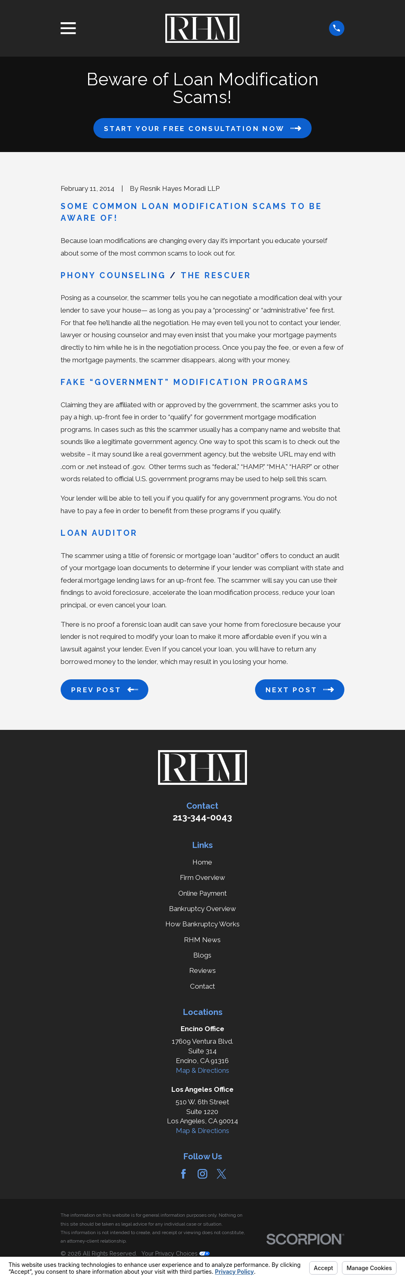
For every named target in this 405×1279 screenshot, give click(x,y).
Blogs (202, 955)
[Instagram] (202, 1174)
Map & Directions (202, 1070)
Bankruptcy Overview (202, 909)
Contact (202, 986)
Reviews (202, 970)
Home (202, 862)
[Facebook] (183, 1174)
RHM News (202, 940)
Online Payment (202, 893)
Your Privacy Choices (175, 1253)
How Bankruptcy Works (202, 924)
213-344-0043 (202, 817)
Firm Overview (202, 877)
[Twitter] (221, 1174)
